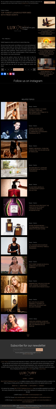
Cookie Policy (25, 3)
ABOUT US (15, 385)
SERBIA (31, 378)
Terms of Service (27, 353)
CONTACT (41, 385)
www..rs (25, 394)
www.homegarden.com (31, 400)
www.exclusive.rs (45, 397)
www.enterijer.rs (18, 400)
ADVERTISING (23, 385)
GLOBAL (25, 378)
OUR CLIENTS (33, 385)
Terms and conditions (48, 406)
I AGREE (50, 2)
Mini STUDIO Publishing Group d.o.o (10, 381)
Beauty (7, 10)
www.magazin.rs (21, 397)
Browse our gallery (18, 69)
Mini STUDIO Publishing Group (31, 407)
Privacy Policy (38, 352)
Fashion (3, 10)
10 (11, 69)
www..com (36, 394)
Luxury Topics (4, 361)
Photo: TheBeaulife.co (6, 38)
